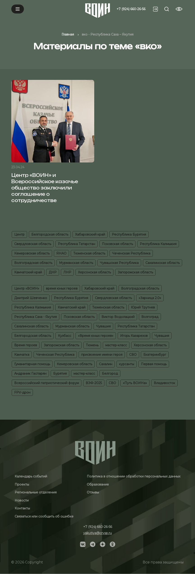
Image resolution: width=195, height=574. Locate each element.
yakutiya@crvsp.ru (97, 533)
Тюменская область (89, 253)
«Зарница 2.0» (150, 298)
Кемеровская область (32, 253)
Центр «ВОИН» (26, 288)
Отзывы (93, 492)
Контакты (22, 508)
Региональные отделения (36, 492)
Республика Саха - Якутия (35, 317)
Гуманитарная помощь (32, 364)
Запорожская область (135, 272)
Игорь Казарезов (134, 336)
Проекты (22, 484)
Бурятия (60, 373)
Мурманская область (76, 263)
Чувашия (103, 326)
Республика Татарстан (76, 244)
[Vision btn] (179, 9)
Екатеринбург (154, 355)
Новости (22, 500)
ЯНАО (61, 253)
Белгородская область (49, 234)
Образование (98, 484)
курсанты (126, 364)
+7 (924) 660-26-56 (131, 9)
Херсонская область (94, 272)
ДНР (53, 272)
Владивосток (164, 383)
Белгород (110, 373)
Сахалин (105, 364)
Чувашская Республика (119, 263)
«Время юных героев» (95, 336)
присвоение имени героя (101, 355)
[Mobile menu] (17, 9)
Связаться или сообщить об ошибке (44, 516)
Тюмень (92, 345)
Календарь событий (31, 476)
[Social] (82, 544)
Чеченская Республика (131, 253)
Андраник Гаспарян (30, 373)
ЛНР (67, 272)
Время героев (25, 345)
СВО (133, 355)
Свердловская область (32, 244)
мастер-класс (116, 345)
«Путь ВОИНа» (135, 383)
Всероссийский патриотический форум (46, 383)
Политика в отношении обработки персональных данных (133, 476)
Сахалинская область (162, 263)
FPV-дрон (22, 392)
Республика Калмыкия (158, 244)
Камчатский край (28, 272)
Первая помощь (154, 364)
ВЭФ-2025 (94, 383)
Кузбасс (64, 336)
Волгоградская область (33, 263)
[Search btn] (167, 9)
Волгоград (149, 317)
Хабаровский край (90, 234)
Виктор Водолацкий (118, 317)
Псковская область (117, 244)
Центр (19, 234)
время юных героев (62, 288)
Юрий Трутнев (143, 307)
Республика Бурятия (129, 234)
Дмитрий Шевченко (30, 298)
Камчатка (21, 355)
